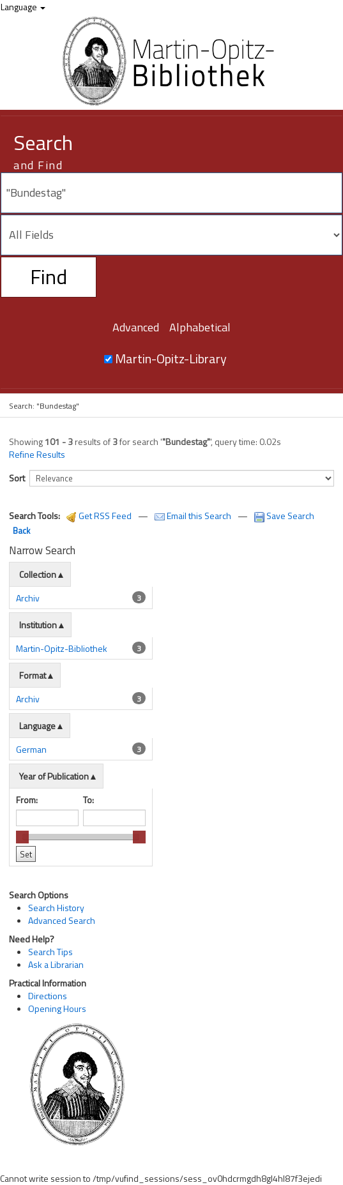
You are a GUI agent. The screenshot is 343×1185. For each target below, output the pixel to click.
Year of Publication (54, 776)
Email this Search (194, 515)
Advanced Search (61, 920)
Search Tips (50, 951)
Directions (47, 995)
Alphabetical (200, 327)
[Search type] (171, 235)
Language (23, 6)
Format (32, 675)
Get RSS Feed (99, 515)
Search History (56, 907)
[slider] (22, 837)
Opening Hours (57, 1008)
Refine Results (37, 454)
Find (48, 276)
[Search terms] (171, 192)
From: (27, 799)
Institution (38, 624)
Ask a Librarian (56, 964)
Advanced (135, 327)
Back (21, 530)
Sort (17, 478)
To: (88, 799)
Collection (37, 574)
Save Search (284, 515)
